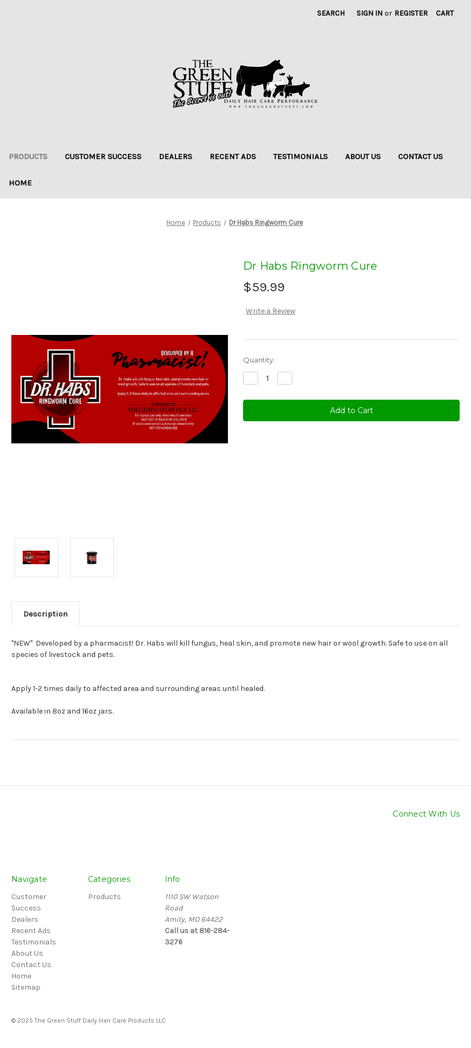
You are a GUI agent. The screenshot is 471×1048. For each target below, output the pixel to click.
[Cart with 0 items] (445, 13)
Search (331, 13)
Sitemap (26, 987)
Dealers (175, 156)
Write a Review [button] (270, 311)
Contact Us (420, 156)
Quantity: (259, 359)
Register (411, 13)
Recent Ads (233, 156)
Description (45, 614)
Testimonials (300, 156)
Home (20, 183)
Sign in (369, 13)
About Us (363, 156)
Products (28, 156)
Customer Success (103, 156)
